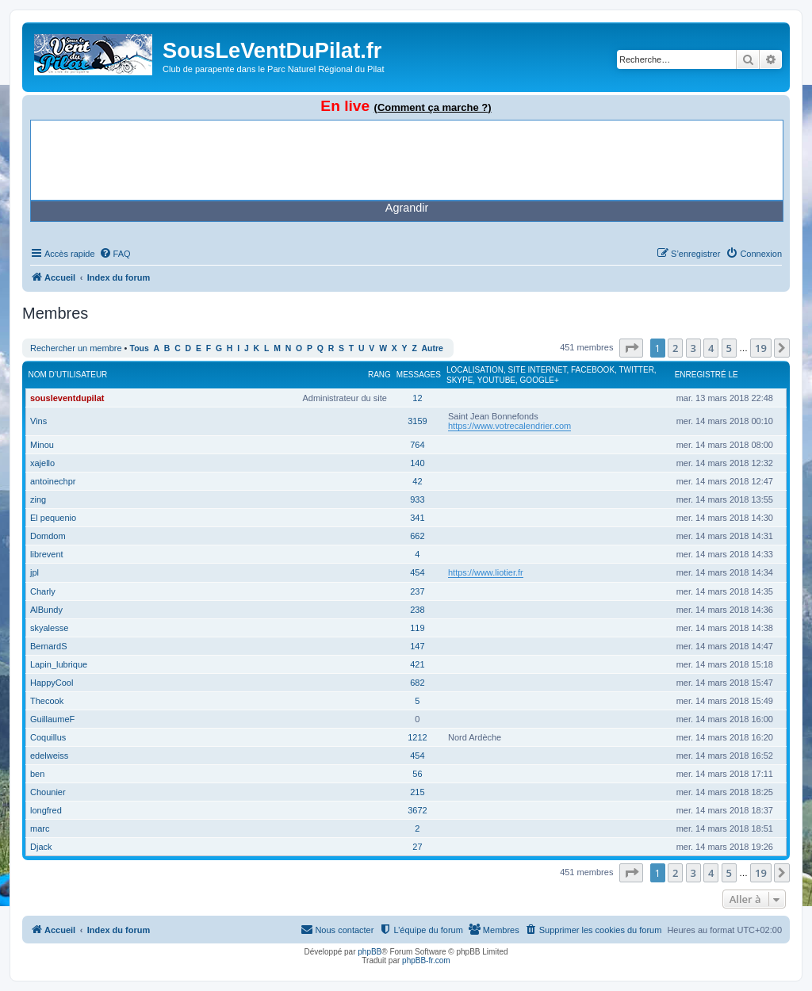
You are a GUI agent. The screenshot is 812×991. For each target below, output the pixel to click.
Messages (418, 374)
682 (417, 682)
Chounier (48, 792)
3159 (417, 421)
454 (417, 572)
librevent (46, 554)
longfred (46, 810)
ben (37, 774)
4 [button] (711, 348)
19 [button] (761, 348)
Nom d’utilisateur (68, 374)
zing (38, 499)
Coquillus (48, 737)
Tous (139, 348)
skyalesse (49, 628)
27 (417, 846)
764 (417, 445)
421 (417, 664)
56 (417, 774)
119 (417, 628)
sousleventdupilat (67, 398)
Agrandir (406, 207)
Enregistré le (706, 374)
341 (417, 517)
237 (417, 591)
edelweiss (49, 755)
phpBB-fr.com (426, 960)
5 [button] (729, 348)
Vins (38, 421)
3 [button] (693, 348)
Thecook (46, 701)
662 (417, 536)
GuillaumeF (52, 719)
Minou (42, 445)
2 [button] (675, 348)
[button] (631, 348)
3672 (417, 810)
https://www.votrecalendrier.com (509, 425)
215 (417, 792)
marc (39, 828)
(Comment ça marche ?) (433, 107)
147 (417, 646)
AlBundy (46, 609)
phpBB (369, 951)
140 (417, 463)
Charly (43, 591)
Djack (41, 846)
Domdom (48, 536)
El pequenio (53, 517)
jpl (34, 572)
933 (417, 499)
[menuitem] (115, 253)
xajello (42, 463)
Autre (432, 348)
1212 (417, 737)
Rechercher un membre (76, 348)
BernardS (48, 646)
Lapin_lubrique (58, 664)
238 (417, 609)
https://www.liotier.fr (485, 572)
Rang (379, 374)
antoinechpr (53, 481)
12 (417, 398)
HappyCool (51, 682)
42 (417, 481)
